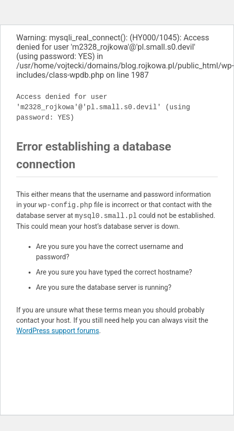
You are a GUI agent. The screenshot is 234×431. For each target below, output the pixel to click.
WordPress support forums (57, 331)
